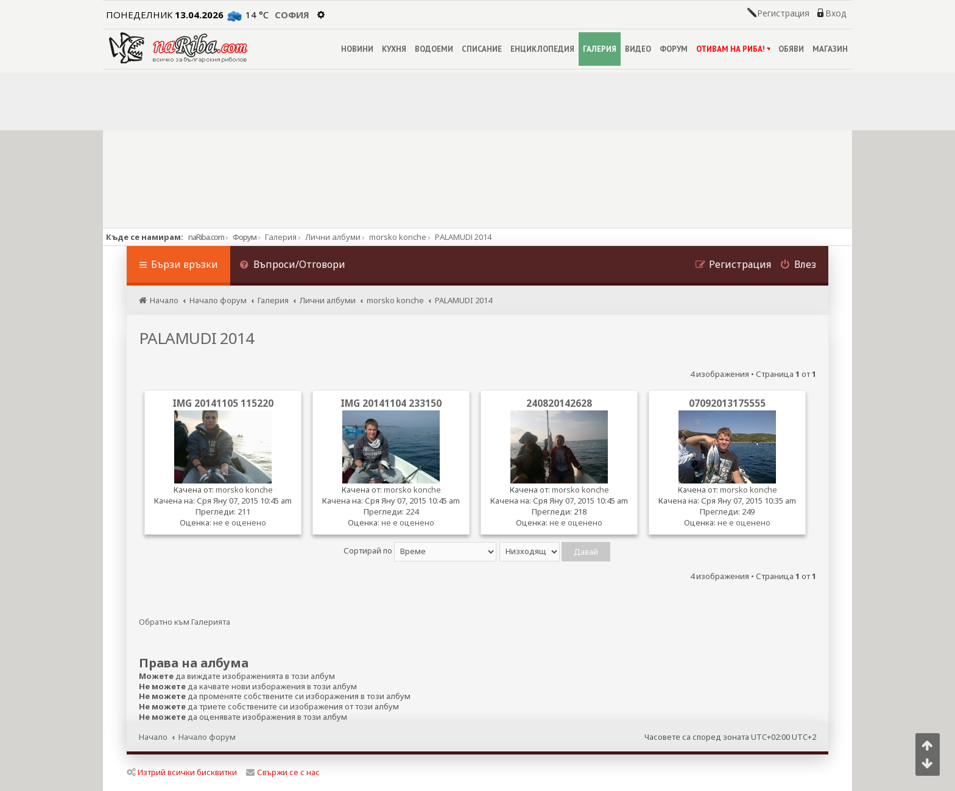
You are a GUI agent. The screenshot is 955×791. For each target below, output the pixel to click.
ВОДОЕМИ (434, 49)
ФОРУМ (674, 49)
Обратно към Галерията (184, 622)
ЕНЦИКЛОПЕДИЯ (542, 49)
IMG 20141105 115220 (222, 403)
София (292, 15)
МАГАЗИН (830, 49)
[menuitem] (292, 266)
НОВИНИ (357, 49)
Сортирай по (420, 550)
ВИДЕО (638, 49)
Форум (244, 236)
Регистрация (783, 13)
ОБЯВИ (791, 49)
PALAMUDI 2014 (196, 338)
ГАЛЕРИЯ (599, 49)
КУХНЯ (394, 49)
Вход (835, 13)
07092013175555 (727, 403)
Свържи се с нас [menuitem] (283, 772)
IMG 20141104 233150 (391, 403)
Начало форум (207, 736)
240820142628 (559, 403)
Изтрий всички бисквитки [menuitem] (182, 772)
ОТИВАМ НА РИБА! (733, 49)
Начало (153, 736)
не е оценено (239, 522)
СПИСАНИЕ (482, 49)
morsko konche (244, 489)
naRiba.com (206, 236)
